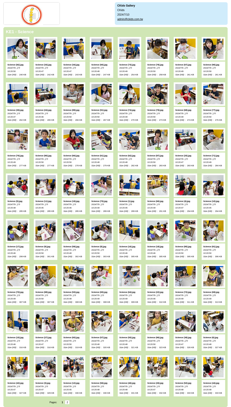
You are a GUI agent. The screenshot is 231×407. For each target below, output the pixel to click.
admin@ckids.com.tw (130, 19)
